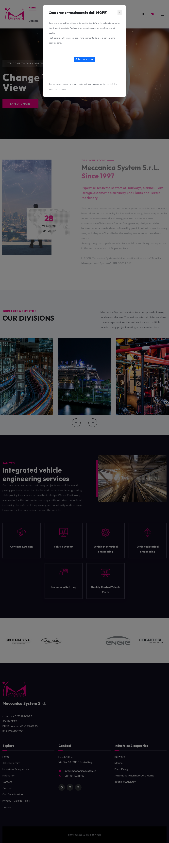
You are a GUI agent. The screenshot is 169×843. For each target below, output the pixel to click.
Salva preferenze (84, 59)
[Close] (120, 12)
